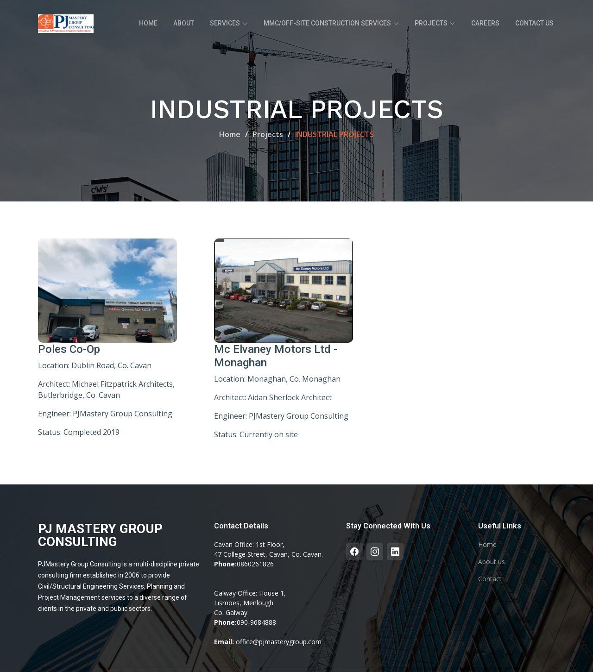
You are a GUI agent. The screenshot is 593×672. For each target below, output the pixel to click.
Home (148, 23)
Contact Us (534, 23)
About (183, 23)
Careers (485, 23)
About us (491, 562)
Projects (267, 134)
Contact (490, 579)
